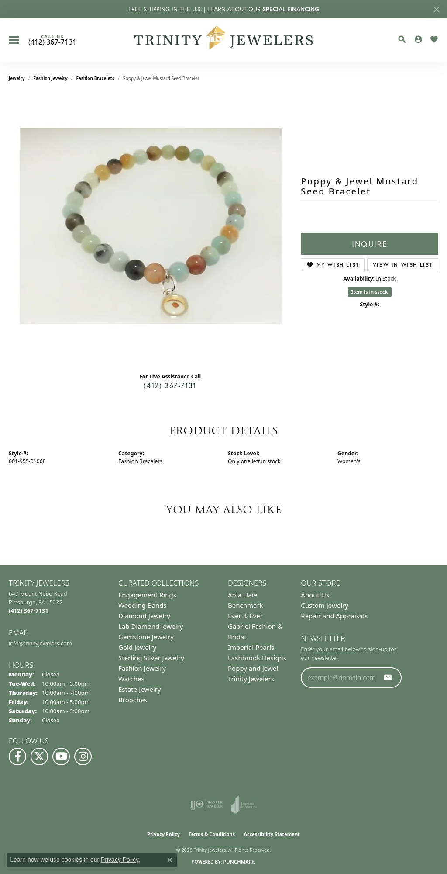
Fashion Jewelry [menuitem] (142, 668)
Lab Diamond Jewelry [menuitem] (150, 626)
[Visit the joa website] (244, 804)
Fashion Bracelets (95, 78)
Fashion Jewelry (51, 78)
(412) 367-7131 (170, 385)
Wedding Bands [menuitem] (142, 605)
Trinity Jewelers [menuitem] (251, 678)
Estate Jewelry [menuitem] (139, 689)
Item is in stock (369, 291)
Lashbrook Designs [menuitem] (257, 657)
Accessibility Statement (272, 834)
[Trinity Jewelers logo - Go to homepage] (224, 40)
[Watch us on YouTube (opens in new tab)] (61, 756)
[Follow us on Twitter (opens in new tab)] (39, 756)
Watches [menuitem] (131, 678)
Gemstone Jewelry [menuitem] (146, 636)
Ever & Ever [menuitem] (245, 615)
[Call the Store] (28, 610)
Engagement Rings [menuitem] (147, 594)
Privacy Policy (163, 834)
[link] (52, 40)
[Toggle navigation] (14, 40)
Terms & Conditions (212, 834)
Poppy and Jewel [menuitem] (253, 668)
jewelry (17, 78)
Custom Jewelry (324, 605)
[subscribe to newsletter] (388, 677)
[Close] (436, 9)
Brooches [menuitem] (132, 699)
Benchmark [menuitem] (245, 605)
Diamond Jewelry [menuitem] (144, 615)
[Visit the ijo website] (206, 804)
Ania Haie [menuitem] (242, 594)
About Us (315, 594)
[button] (402, 39)
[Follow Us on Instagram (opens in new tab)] (83, 756)
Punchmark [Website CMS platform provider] (239, 861)
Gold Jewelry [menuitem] (137, 647)
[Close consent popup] (169, 860)
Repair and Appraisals (334, 615)
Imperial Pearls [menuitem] (251, 647)
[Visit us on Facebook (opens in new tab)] (17, 756)
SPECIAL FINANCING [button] (290, 9)
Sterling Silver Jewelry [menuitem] (151, 657)
